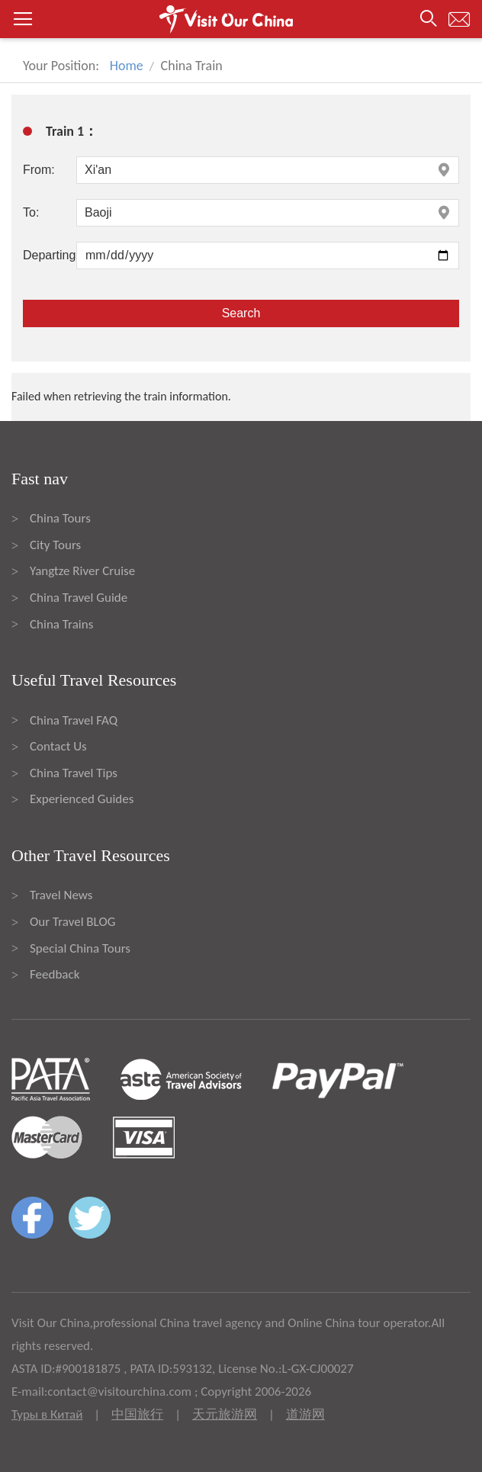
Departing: (49, 255)
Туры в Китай (46, 1414)
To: (31, 212)
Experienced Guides (81, 799)
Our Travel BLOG (72, 922)
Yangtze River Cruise (82, 571)
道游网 (305, 1414)
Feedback (54, 974)
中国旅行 (137, 1414)
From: (39, 169)
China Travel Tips (73, 773)
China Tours (60, 518)
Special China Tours (80, 948)
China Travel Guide (78, 598)
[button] (241, 19)
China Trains (61, 624)
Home (126, 65)
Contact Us (58, 746)
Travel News (61, 895)
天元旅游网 (224, 1414)
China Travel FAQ (73, 720)
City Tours (55, 545)
